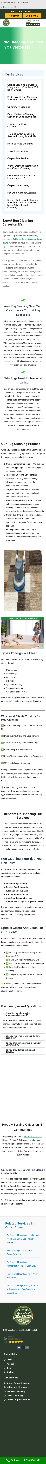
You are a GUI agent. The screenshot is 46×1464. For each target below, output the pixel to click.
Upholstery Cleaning (18, 107)
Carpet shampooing (18, 185)
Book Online (32, 24)
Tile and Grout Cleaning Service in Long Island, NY (21, 135)
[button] (23, 1014)
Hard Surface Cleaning (20, 143)
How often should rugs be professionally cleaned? (18, 1014)
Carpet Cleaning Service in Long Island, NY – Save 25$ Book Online (22, 87)
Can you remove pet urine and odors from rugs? (23, 1037)
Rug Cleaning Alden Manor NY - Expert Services (21, 1252)
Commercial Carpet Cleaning (18, 125)
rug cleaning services (33, 1137)
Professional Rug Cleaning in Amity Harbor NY (22, 1276)
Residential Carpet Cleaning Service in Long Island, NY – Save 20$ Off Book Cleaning (23, 203)
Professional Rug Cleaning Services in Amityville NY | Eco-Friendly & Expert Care (22, 1289)
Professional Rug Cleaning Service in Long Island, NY (22, 98)
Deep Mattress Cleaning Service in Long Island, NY (21, 115)
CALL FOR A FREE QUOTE (23, 11)
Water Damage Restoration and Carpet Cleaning (22, 167)
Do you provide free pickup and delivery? (20, 1051)
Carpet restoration (17, 151)
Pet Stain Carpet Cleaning (21, 192)
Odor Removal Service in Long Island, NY (21, 177)
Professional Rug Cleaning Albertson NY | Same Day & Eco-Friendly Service (23, 1239)
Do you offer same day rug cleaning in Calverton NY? (23, 1044)
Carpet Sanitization (18, 158)
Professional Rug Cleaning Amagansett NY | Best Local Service (22, 1264)
